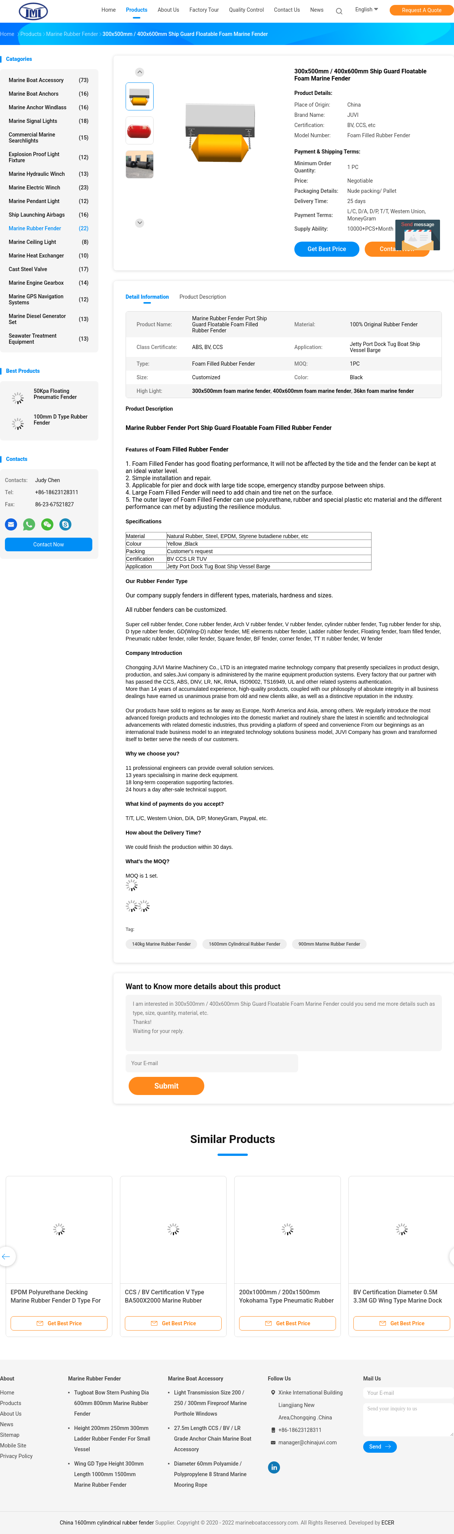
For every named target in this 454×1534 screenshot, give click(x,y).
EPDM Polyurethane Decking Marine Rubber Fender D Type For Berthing (56, 1300)
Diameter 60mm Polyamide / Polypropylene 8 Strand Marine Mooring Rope (210, 1474)
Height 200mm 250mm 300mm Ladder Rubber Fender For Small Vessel (112, 1438)
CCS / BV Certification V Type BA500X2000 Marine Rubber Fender (164, 1300)
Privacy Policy (16, 1456)
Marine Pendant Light (49, 201)
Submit (166, 1085)
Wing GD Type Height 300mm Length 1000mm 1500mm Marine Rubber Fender (109, 1474)
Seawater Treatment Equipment (49, 339)
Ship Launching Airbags (49, 215)
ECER (387, 1523)
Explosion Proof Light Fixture (49, 157)
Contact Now (48, 544)
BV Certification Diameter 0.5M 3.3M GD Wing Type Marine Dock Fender (397, 1300)
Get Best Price (327, 249)
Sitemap (9, 1435)
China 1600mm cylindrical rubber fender (107, 1523)
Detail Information (147, 297)
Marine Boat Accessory (49, 80)
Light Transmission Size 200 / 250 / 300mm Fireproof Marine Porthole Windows (210, 1403)
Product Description (202, 297)
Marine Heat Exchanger (49, 255)
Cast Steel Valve (49, 269)
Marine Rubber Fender (49, 228)
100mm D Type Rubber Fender (61, 420)
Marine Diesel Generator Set (49, 319)
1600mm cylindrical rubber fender (244, 944)
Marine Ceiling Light (49, 242)
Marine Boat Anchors (49, 94)
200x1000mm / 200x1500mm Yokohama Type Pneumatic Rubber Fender (286, 1300)
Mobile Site (13, 1445)
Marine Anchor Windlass (49, 107)
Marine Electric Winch (49, 187)
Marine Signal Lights (49, 121)
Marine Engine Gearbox (49, 283)
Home (7, 1393)
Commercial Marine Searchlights (49, 138)
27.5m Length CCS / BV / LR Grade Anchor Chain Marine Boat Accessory (212, 1438)
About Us (11, 1414)
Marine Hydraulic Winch (49, 174)
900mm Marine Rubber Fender (329, 944)
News (6, 1424)
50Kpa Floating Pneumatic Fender (55, 394)
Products (10, 1403)
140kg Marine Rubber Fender (161, 944)
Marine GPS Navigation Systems (49, 299)
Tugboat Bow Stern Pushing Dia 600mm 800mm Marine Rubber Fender (111, 1403)
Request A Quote (422, 10)
